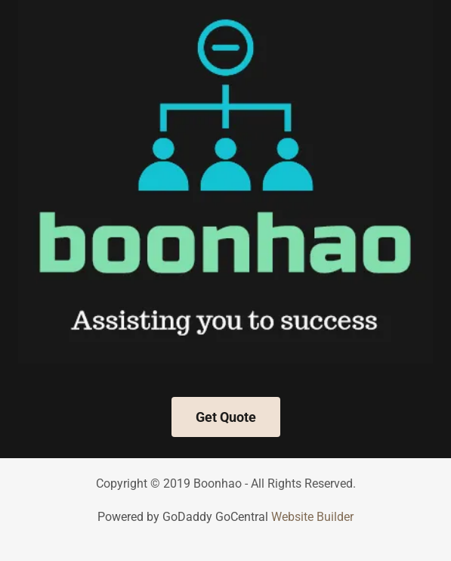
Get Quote (226, 417)
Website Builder (312, 517)
